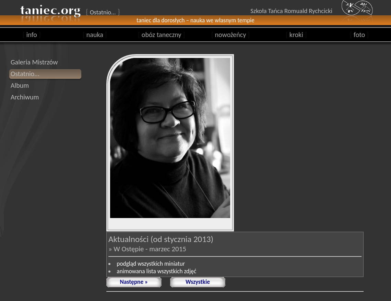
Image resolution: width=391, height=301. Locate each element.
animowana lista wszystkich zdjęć (156, 271)
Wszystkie (198, 282)
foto (359, 35)
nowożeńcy (230, 35)
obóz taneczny (161, 35)
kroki (296, 35)
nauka (95, 35)
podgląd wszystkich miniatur (151, 263)
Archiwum (25, 97)
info (32, 35)
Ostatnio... (25, 74)
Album (20, 85)
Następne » (134, 282)
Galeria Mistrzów (34, 62)
